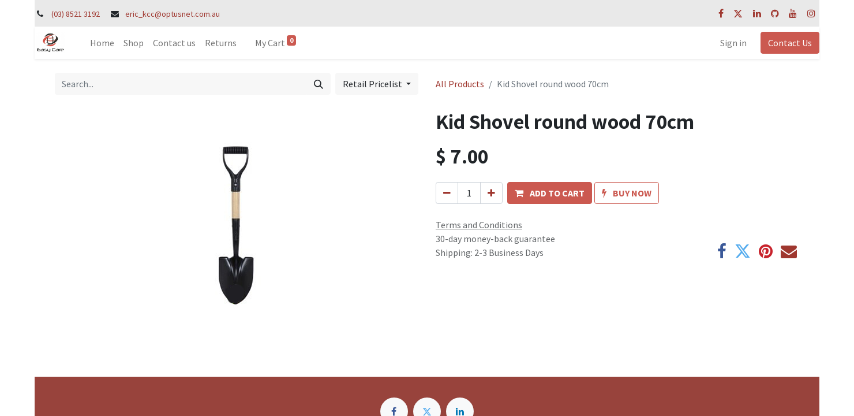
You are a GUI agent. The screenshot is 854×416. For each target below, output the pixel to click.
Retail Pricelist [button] (373, 84)
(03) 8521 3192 (75, 14)
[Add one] (491, 193)
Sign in (733, 43)
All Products (460, 84)
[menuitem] (102, 42)
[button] (549, 193)
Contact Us (790, 43)
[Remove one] (447, 193)
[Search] (318, 84)
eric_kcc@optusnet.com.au (172, 14)
